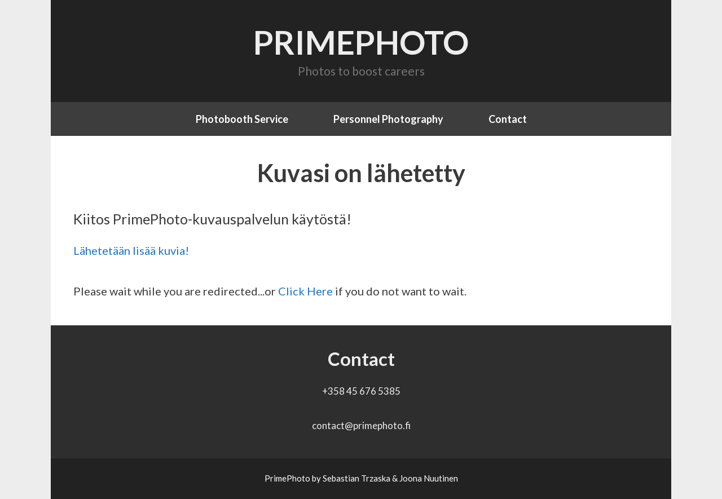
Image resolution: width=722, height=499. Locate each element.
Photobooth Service (242, 119)
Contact (507, 119)
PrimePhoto (361, 42)
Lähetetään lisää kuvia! (131, 250)
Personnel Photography (388, 119)
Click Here (305, 291)
